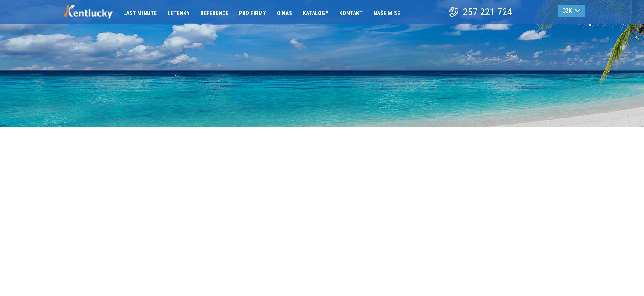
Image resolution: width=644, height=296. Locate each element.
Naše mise (386, 13)
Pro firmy (252, 13)
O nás (284, 13)
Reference (214, 13)
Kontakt (351, 13)
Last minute (140, 13)
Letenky (179, 13)
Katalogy (316, 13)
